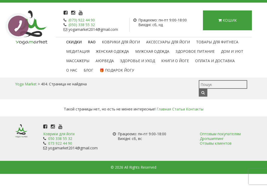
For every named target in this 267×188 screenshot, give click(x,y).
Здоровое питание (195, 51)
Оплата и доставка (215, 60)
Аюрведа (105, 60)
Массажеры (77, 60)
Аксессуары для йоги (168, 41)
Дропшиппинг (212, 138)
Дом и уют (232, 51)
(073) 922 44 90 (82, 19)
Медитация (78, 51)
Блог (88, 70)
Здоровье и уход (137, 60)
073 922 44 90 (60, 143)
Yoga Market (26, 83)
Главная (164, 109)
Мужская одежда (152, 51)
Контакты (194, 109)
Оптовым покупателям (220, 133)
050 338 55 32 (60, 138)
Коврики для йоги (121, 41)
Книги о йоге (175, 60)
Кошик (227, 20)
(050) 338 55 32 (82, 24)
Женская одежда (112, 51)
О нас (71, 70)
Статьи (178, 109)
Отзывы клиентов (216, 143)
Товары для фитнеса (217, 41)
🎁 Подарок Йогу (117, 70)
